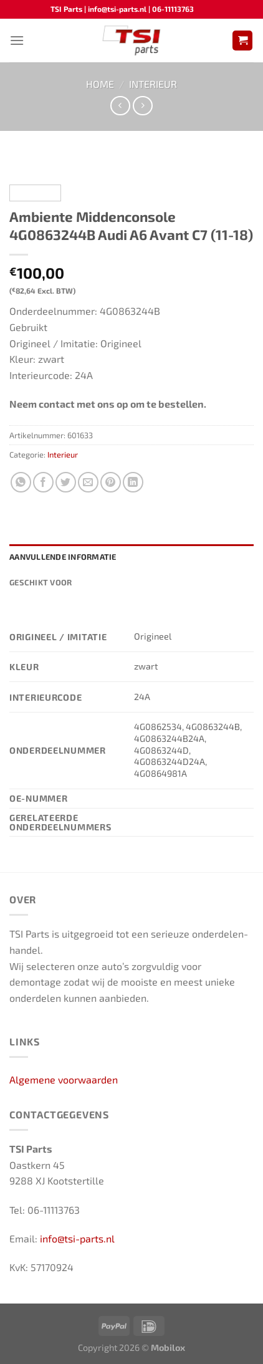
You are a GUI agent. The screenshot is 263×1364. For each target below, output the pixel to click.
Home (100, 84)
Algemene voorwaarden (63, 1079)
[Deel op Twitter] (65, 482)
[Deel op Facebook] (43, 482)
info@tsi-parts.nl (77, 1238)
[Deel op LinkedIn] (133, 482)
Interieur (153, 84)
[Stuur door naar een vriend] (88, 482)
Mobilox (168, 1347)
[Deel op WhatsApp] (21, 482)
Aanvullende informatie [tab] (63, 557)
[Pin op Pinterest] (110, 482)
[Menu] (16, 40)
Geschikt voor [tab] (40, 582)
